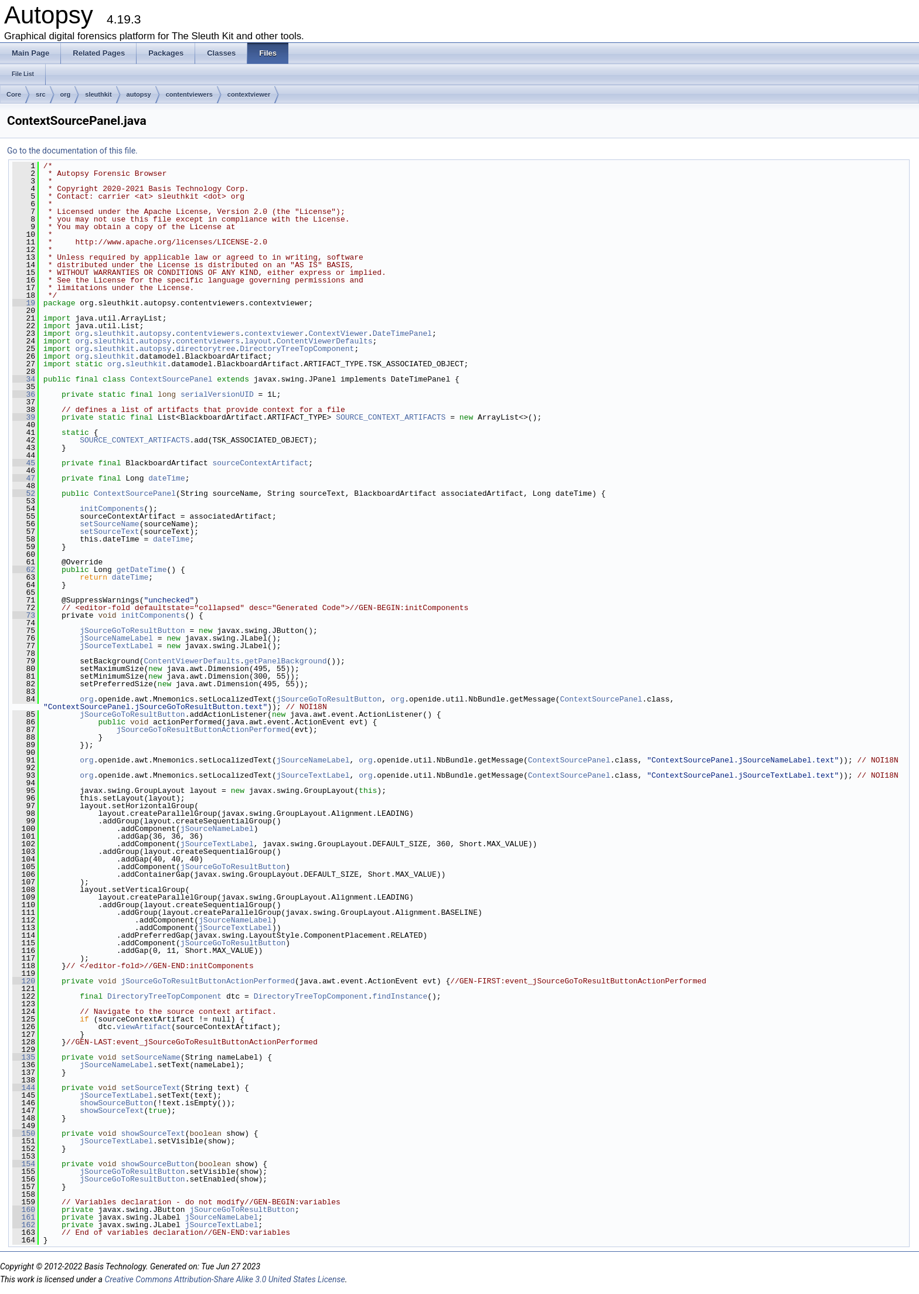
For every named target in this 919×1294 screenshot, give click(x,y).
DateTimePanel (402, 333)
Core (13, 94)
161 (23, 1217)
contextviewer (248, 94)
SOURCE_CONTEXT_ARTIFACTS (390, 417)
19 (23, 303)
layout (258, 341)
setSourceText (109, 531)
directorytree (205, 348)
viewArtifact (144, 1026)
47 (23, 478)
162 (23, 1225)
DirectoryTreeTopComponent (297, 348)
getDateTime (142, 569)
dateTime (166, 478)
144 (23, 1087)
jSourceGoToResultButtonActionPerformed (203, 729)
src (41, 94)
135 (23, 1057)
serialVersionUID (217, 394)
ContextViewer (337, 333)
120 (23, 981)
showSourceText (112, 1110)
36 (23, 394)
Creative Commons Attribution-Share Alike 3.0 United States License (224, 1279)
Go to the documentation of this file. (72, 150)
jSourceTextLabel (116, 646)
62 (23, 569)
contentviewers (189, 94)
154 (23, 1164)
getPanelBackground (285, 661)
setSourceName (109, 524)
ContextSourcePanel (171, 379)
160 (23, 1209)
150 (23, 1133)
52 (23, 493)
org (65, 94)
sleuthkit (98, 94)
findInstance (400, 996)
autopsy (139, 94)
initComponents (112, 508)
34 (23, 379)
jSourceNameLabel (116, 638)
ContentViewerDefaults (325, 341)
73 (23, 615)
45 (23, 463)
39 (23, 417)
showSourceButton (116, 1103)
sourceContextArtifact (260, 463)
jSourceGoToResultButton (132, 630)
